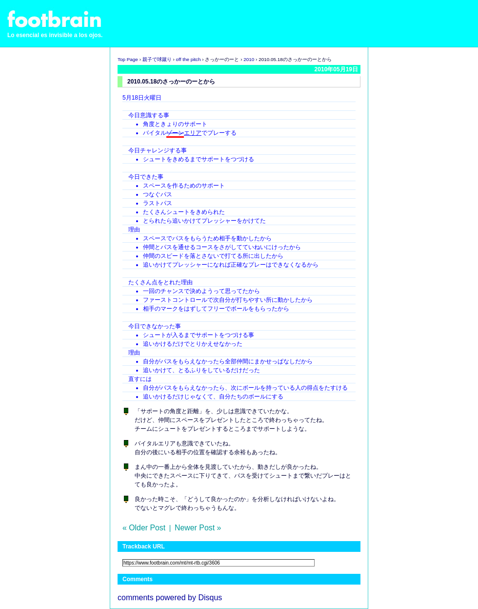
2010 (248, 59)
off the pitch (188, 59)
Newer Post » (198, 528)
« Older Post (143, 528)
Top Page (128, 59)
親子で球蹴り (157, 59)
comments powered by (170, 597)
